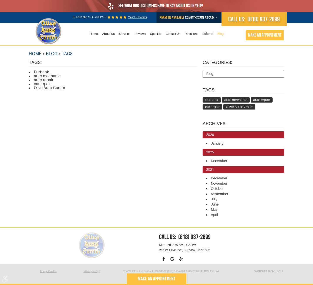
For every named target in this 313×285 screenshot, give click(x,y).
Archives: (214, 123)
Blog (220, 33)
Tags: (209, 90)
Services (124, 33)
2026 (210, 135)
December (219, 161)
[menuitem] (94, 34)
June (215, 204)
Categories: (217, 62)
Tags (67, 53)
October (217, 189)
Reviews (140, 33)
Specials (155, 33)
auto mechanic (47, 76)
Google (172, 259)
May (214, 210)
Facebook (163, 259)
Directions (191, 33)
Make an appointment (264, 34)
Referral (207, 33)
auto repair (43, 80)
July (214, 199)
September (219, 194)
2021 (210, 170)
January (217, 143)
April (214, 215)
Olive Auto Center (49, 88)
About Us (108, 33)
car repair (42, 84)
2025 (210, 152)
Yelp (180, 259)
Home (94, 33)
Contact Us (173, 33)
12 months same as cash (187, 17)
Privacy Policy (91, 271)
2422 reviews (137, 17)
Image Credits (48, 271)
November (219, 184)
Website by (269, 271)
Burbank (41, 72)
